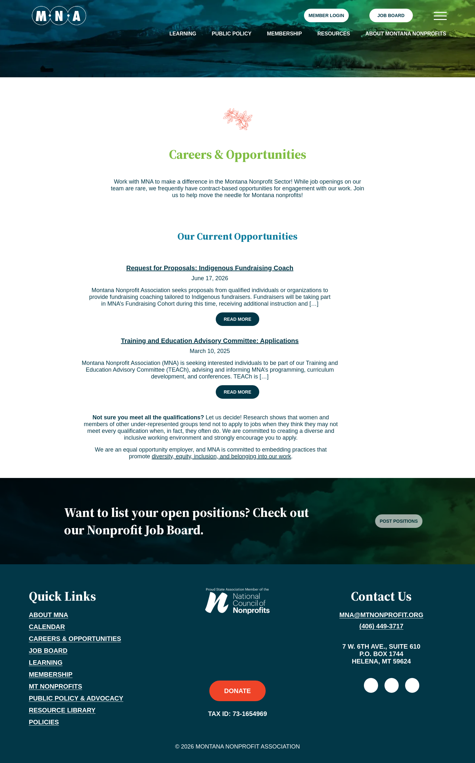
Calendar (47, 626)
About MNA (48, 614)
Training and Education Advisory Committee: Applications (210, 340)
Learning (182, 33)
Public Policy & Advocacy (76, 698)
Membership (284, 33)
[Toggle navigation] (439, 16)
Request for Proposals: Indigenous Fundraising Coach (209, 268)
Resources (333, 33)
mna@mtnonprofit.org (381, 614)
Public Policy (232, 33)
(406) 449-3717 (381, 626)
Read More (241, 319)
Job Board (390, 15)
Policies (44, 722)
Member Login (326, 15)
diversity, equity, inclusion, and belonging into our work (221, 456)
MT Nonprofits (55, 686)
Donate (237, 690)
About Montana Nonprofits (406, 33)
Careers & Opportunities (75, 638)
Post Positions (413, 521)
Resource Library (62, 710)
